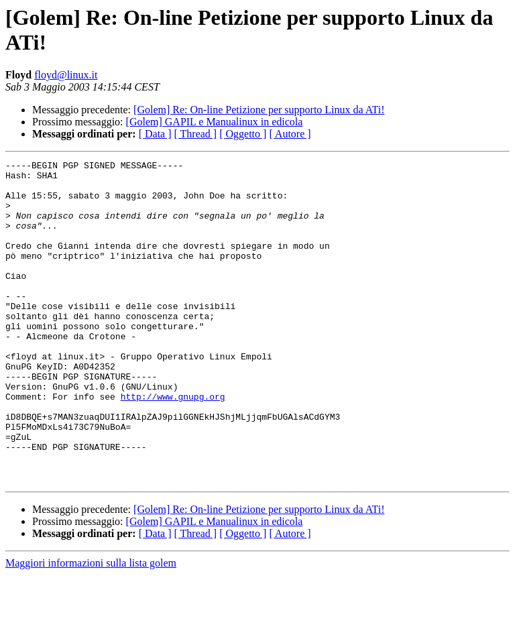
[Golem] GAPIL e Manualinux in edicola (214, 121)
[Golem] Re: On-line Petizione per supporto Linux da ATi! (258, 109)
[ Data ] (155, 133)
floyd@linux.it (65, 74)
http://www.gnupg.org (173, 445)
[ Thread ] (195, 133)
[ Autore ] (289, 133)
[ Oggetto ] (242, 133)
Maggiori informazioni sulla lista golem (90, 627)
